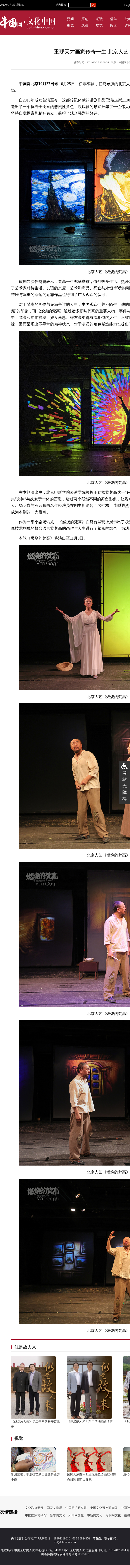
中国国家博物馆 (36, 1515)
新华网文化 (57, 1515)
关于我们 (17, 1538)
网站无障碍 (124, 785)
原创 (84, 19)
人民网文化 (76, 1515)
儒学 (113, 19)
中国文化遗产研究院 (104, 1508)
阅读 (113, 25)
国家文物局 (54, 1508)
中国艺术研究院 (76, 1508)
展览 (99, 25)
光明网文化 (113, 1515)
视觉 (70, 25)
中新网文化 (94, 1515)
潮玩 (99, 19)
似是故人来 (25, 1347)
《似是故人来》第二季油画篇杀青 (90, 1421)
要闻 (70, 19)
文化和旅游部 (34, 1508)
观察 (84, 25)
